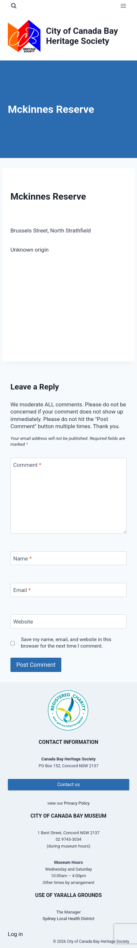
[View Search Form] (14, 6)
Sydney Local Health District (69, 918)
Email (22, 590)
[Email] (68, 590)
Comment (27, 465)
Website (23, 621)
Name (22, 558)
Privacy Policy (77, 803)
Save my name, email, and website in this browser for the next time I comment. (66, 643)
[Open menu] (123, 6)
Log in (15, 934)
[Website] (68, 621)
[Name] (68, 558)
